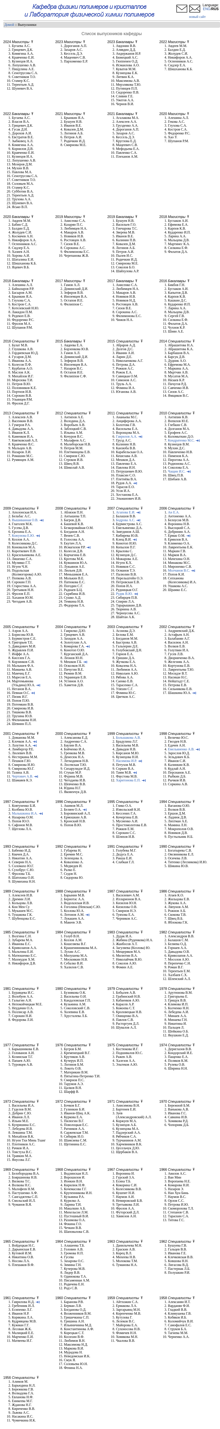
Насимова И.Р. (126, 761)
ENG (207, 9)
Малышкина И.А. (25, 813)
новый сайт (197, 17)
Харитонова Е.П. (128, 780)
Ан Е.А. (173, 512)
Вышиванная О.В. (25, 520)
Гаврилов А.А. (126, 436)
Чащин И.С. (176, 471)
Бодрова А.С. (125, 520)
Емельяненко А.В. (181, 749)
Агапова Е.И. (125, 512)
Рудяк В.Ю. (124, 594)
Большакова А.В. (128, 737)
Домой (9, 24)
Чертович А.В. (22, 776)
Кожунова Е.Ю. (23, 535)
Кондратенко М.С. (181, 440)
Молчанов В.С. (179, 570)
